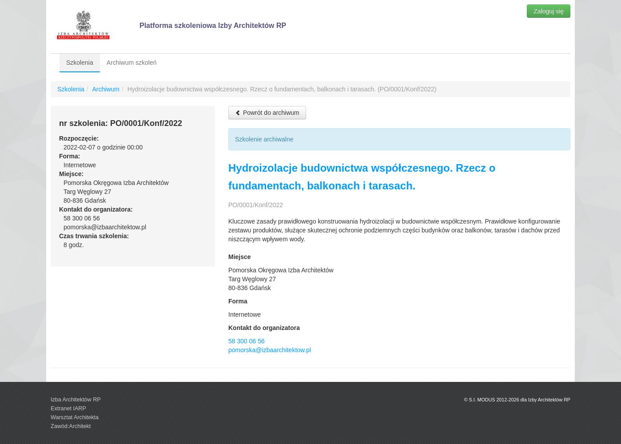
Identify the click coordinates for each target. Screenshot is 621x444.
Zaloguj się (548, 11)
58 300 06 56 (246, 341)
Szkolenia (79, 62)
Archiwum (105, 89)
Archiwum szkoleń (132, 62)
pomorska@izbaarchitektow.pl (269, 350)
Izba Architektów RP (76, 400)
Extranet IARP (68, 408)
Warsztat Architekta (75, 417)
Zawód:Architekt (71, 426)
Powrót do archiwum (267, 112)
